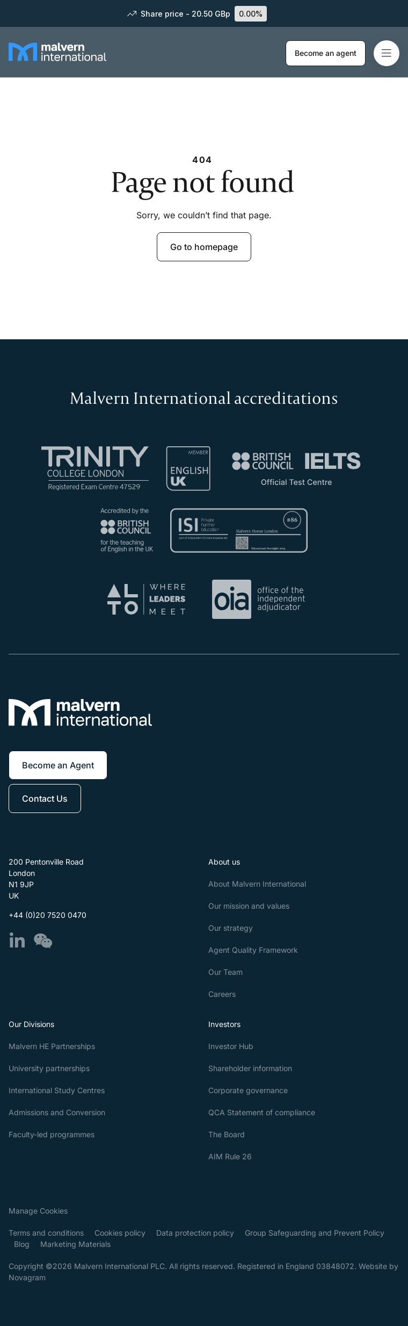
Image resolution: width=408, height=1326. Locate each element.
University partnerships (49, 1068)
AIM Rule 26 (230, 1156)
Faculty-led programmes (51, 1134)
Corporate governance (248, 1090)
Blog (22, 1244)
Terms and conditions (46, 1232)
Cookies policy (119, 1232)
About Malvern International (257, 883)
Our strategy (230, 927)
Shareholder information (250, 1068)
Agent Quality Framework (253, 949)
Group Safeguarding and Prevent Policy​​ (314, 1232)
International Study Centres (57, 1090)
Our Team (225, 971)
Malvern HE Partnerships (52, 1046)
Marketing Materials (75, 1244)
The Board (226, 1134)
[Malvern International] (57, 60)
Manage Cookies (38, 1210)
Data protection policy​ (195, 1232)
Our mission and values (248, 905)
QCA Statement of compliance (261, 1112)
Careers (222, 994)
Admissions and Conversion (57, 1112)
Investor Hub (230, 1046)
